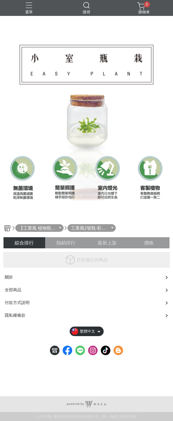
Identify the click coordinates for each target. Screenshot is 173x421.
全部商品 (13, 289)
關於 (9, 277)
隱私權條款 (15, 315)
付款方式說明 (17, 302)
